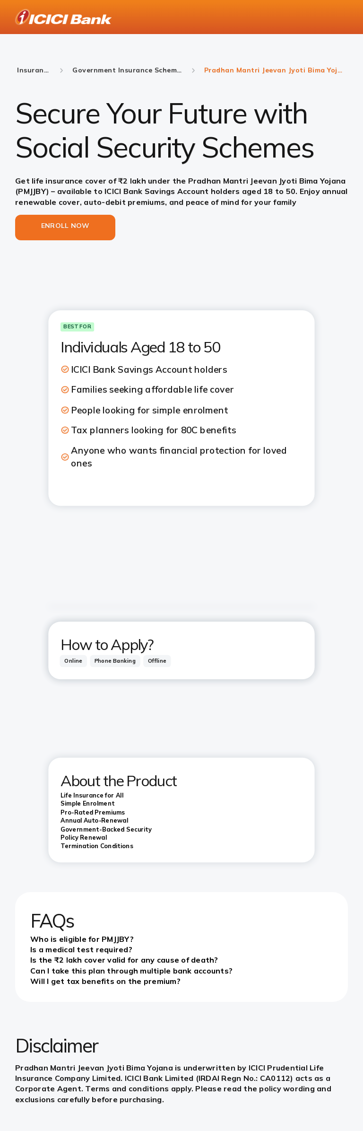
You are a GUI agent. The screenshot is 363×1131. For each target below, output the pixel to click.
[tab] (73, 661)
